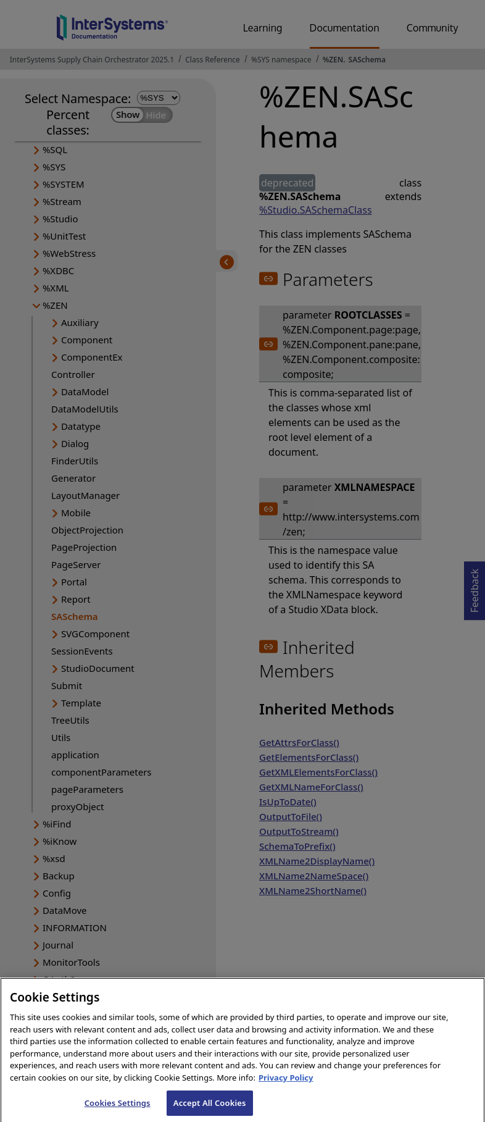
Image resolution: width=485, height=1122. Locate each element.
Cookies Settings (118, 1108)
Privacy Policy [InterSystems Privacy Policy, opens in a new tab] (286, 1083)
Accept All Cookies (209, 1108)
